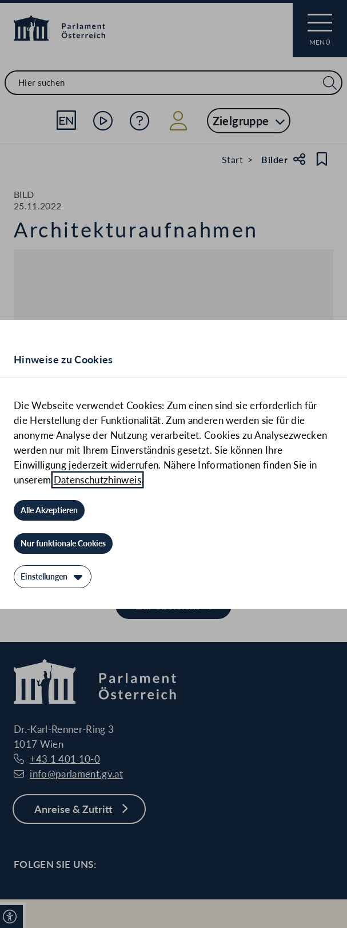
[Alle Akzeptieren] (49, 510)
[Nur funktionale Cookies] (63, 543)
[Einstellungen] (52, 576)
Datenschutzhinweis (97, 480)
